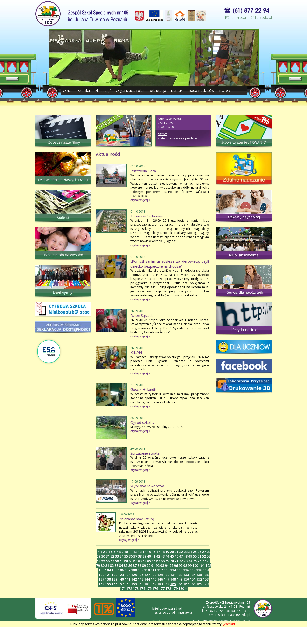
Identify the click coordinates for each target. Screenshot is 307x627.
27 (204, 551)
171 (123, 588)
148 (173, 579)
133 (186, 574)
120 (101, 574)
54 (98, 561)
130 (166, 574)
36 (131, 556)
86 (130, 565)
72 (181, 561)
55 (103, 561)
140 (121, 579)
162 (153, 584)
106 (121, 570)
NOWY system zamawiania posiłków (177, 136)
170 (206, 584)
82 (112, 565)
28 (208, 551)
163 (160, 584)
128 (153, 574)
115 (179, 570)
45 (172, 556)
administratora (181, 613)
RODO (224, 90)
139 (114, 579)
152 (199, 579)
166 (179, 584)
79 (98, 565)
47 (181, 556)
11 (131, 551)
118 (199, 570)
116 (186, 570)
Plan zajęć (103, 90)
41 (153, 556)
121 (108, 574)
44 (167, 556)
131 (173, 574)
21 (176, 551)
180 (181, 588)
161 (147, 584)
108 (134, 570)
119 (206, 570)
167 (186, 584)
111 (153, 570)
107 (127, 570)
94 (167, 565)
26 (199, 551)
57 (112, 561)
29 (98, 556)
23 (186, 551)
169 (199, 584)
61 (131, 561)
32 (112, 556)
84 (121, 565)
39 (144, 556)
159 (134, 584)
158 (127, 584)
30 (103, 556)
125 (134, 574)
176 (155, 588)
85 (125, 565)
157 (121, 584)
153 (206, 579)
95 (171, 565)
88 (139, 565)
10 (126, 551)
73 (186, 561)
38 (140, 556)
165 (173, 584)
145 (153, 579)
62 (135, 561)
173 (136, 588)
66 (153, 561)
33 (117, 556)
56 (108, 561)
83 (116, 565)
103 (101, 570)
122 (114, 574)
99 (190, 565)
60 (126, 561)
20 (172, 551)
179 (175, 588)
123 (121, 574)
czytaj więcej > (140, 200)
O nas (68, 90)
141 (127, 579)
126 (140, 574)
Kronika (83, 90)
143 (140, 579)
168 (192, 584)
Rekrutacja (157, 90)
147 (166, 579)
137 (101, 579)
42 (158, 556)
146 (160, 579)
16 (153, 551)
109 (140, 570)
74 (190, 561)
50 (195, 556)
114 (173, 570)
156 (114, 584)
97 (180, 565)
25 (195, 551)
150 (186, 579)
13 (140, 551)
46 (176, 556)
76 (199, 561)
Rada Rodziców (201, 90)
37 (135, 556)
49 (190, 556)
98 (185, 565)
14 (144, 551)
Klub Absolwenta (169, 119)
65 (149, 561)
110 (147, 570)
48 (186, 556)
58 (117, 561)
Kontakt (177, 90)
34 (121, 556)
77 (204, 561)
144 (147, 579)
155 (108, 584)
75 (195, 561)
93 (162, 565)
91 (153, 565)
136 (206, 574)
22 (181, 551)
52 (204, 556)
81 (107, 565)
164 (166, 584)
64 (144, 561)
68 (163, 561)
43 (163, 556)
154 (101, 584)
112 (160, 570)
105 (114, 570)
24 (190, 551)
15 (149, 551)
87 (135, 565)
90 (148, 565)
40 (149, 556)
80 (103, 565)
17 (158, 551)
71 (176, 561)
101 (202, 565)
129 (160, 574)
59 (121, 561)
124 (127, 574)
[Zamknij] (230, 624)
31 (108, 556)
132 (179, 574)
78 (208, 561)
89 (144, 565)
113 (166, 570)
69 (167, 561)
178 (168, 588)
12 (135, 551)
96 (176, 565)
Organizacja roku (130, 90)
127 (147, 574)
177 (162, 588)
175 (149, 588)
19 (167, 551)
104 (108, 570)
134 (192, 574)
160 (140, 584)
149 (179, 579)
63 (140, 561)
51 (199, 556)
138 (108, 579)
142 (134, 579)
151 (192, 579)
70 (172, 561)
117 (192, 570)
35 (126, 556)
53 (208, 556)
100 (195, 565)
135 (199, 574)
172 (129, 588)
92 (158, 565)
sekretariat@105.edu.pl (252, 17)
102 (208, 565)
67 (158, 561)
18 (163, 551)
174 (142, 588)
